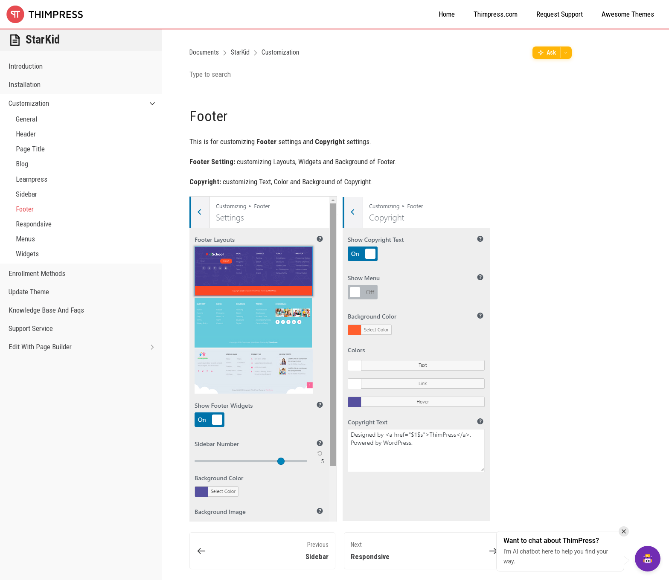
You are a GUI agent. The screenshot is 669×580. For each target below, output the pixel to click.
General (26, 119)
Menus (25, 239)
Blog (22, 164)
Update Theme (29, 291)
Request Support (559, 14)
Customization (85, 103)
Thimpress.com (496, 14)
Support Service (31, 328)
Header (26, 134)
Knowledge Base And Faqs (46, 310)
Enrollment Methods (37, 273)
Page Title (30, 149)
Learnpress (31, 179)
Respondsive (34, 224)
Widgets (27, 253)
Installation (25, 84)
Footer (25, 209)
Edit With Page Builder (85, 347)
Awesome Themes (628, 14)
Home (447, 14)
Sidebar (26, 194)
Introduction (26, 66)
